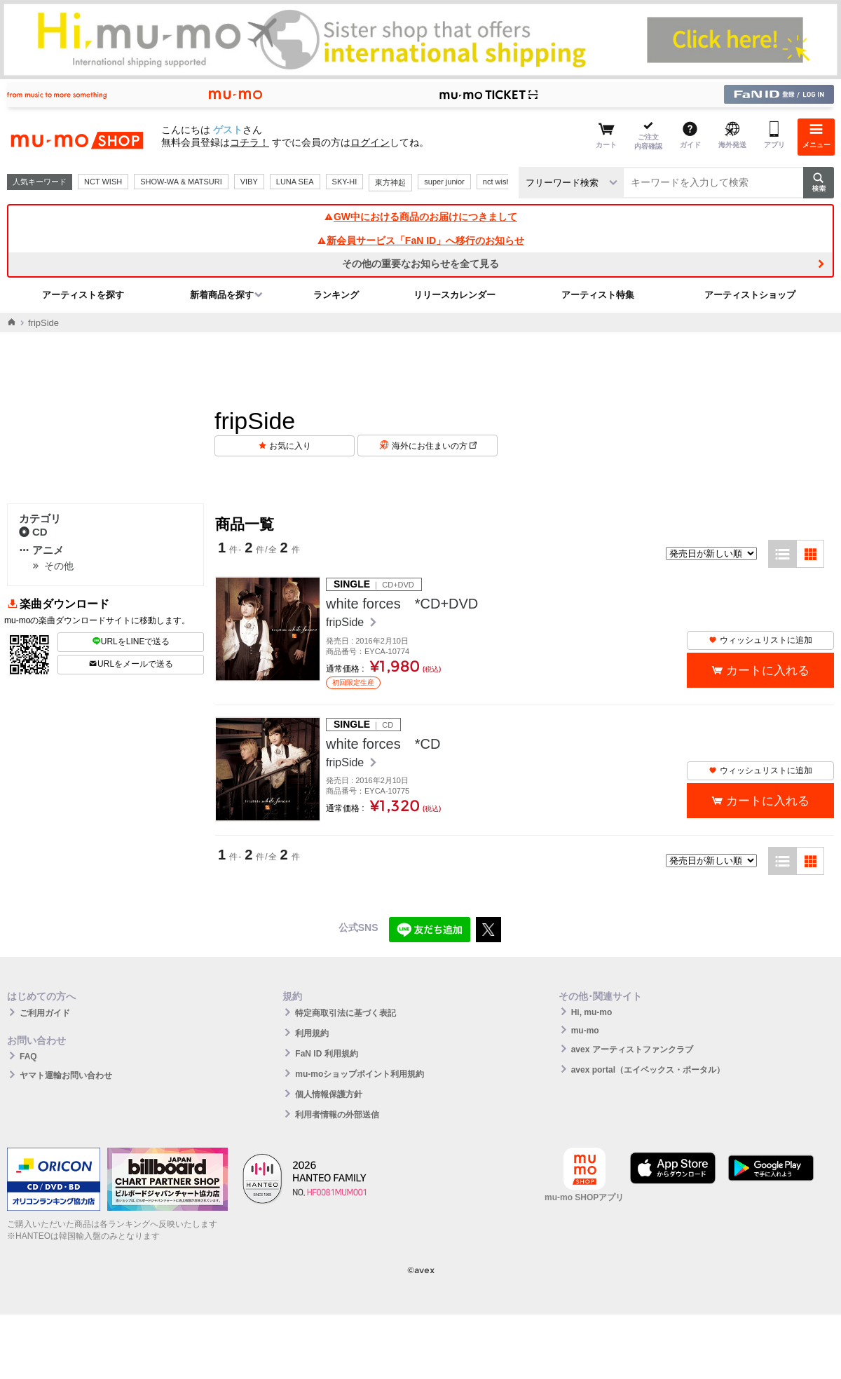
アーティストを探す (83, 295)
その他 (59, 565)
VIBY (249, 181)
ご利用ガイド (45, 1013)
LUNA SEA (295, 181)
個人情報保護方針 (328, 1094)
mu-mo (585, 1030)
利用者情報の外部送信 (337, 1115)
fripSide (346, 622)
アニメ (41, 550)
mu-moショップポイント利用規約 (359, 1074)
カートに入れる (767, 670)
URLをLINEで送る (131, 641)
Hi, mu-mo (592, 1012)
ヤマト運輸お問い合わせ (66, 1075)
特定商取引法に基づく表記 (345, 1013)
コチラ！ (249, 142)
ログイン (370, 142)
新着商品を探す (222, 295)
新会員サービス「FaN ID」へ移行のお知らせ (420, 240)
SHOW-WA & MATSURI (181, 181)
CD (33, 532)
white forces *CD (383, 744)
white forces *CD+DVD (402, 603)
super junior (444, 181)
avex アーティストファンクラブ (632, 1049)
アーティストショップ (749, 295)
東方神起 (390, 182)
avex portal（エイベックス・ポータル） (648, 1070)
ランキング (336, 295)
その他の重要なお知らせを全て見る (420, 263)
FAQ (28, 1056)
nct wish (497, 181)
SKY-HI (344, 181)
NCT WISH (103, 181)
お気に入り (290, 446)
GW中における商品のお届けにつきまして (420, 216)
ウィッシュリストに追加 (760, 640)
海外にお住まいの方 (434, 446)
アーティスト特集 (597, 295)
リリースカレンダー (454, 295)
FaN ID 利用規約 (326, 1054)
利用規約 (312, 1033)
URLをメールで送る (130, 664)
